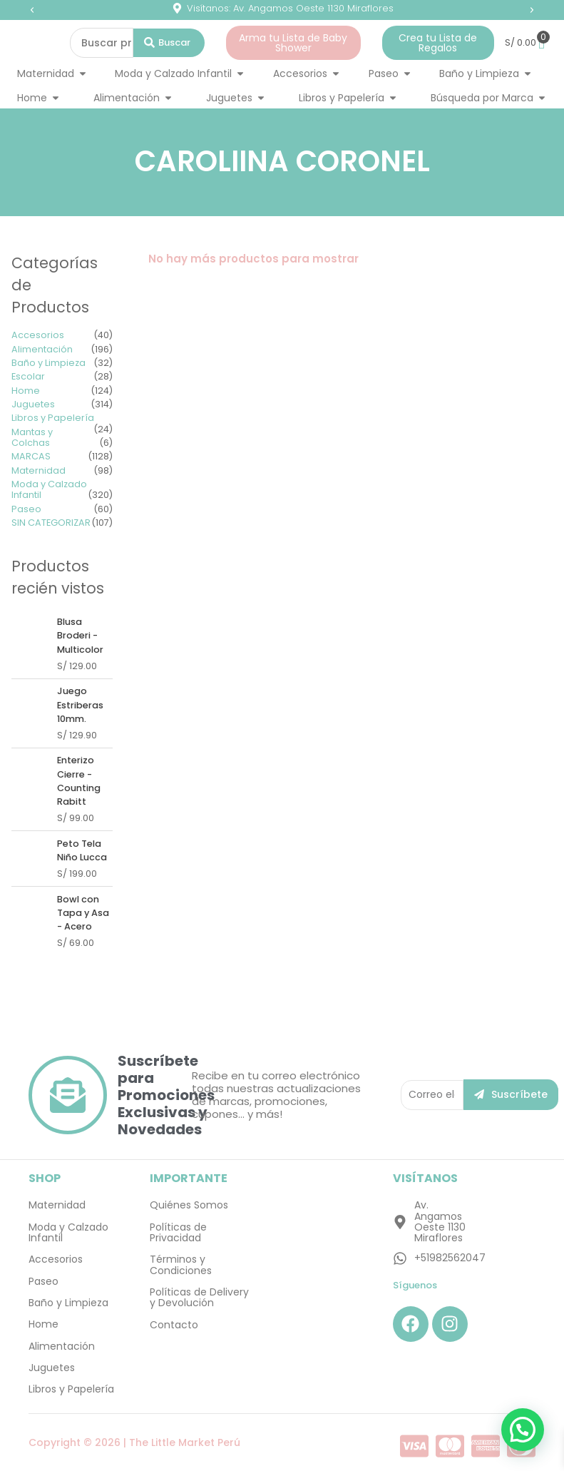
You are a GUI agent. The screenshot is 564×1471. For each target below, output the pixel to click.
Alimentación (42, 349)
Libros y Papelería (52, 418)
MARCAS (31, 456)
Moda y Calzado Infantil (49, 489)
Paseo (26, 509)
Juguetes (33, 404)
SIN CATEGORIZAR (51, 522)
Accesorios (37, 335)
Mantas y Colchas (32, 437)
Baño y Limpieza (48, 363)
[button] (32, 10)
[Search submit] (169, 43)
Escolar (28, 376)
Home (25, 391)
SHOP (45, 1178)
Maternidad (38, 470)
